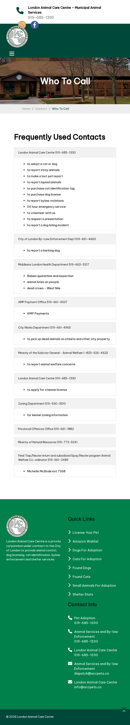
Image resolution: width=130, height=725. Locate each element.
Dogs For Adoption (87, 550)
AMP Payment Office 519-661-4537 (42, 302)
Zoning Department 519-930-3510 (42, 403)
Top (124, 711)
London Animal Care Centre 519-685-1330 (47, 152)
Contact (41, 109)
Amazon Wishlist (86, 541)
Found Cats (81, 577)
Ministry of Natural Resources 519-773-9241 (48, 442)
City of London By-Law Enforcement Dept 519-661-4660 (57, 239)
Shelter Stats (83, 594)
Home (26, 109)
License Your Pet (86, 533)
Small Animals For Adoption (94, 585)
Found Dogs (82, 568)
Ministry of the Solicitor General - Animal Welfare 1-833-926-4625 (63, 353)
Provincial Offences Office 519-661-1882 (46, 429)
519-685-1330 (41, 17)
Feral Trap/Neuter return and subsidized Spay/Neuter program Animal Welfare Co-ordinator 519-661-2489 (64, 458)
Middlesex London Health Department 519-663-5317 (53, 264)
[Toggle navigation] (11, 54)
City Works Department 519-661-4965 (44, 327)
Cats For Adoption (87, 559)
